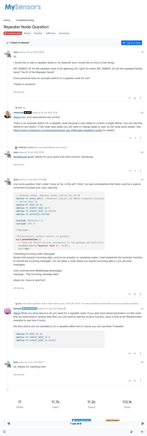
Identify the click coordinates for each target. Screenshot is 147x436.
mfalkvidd (18, 112)
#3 (142, 152)
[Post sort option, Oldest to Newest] (18, 42)
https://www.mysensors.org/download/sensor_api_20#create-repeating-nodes (57, 130)
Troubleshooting (12, 33)
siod (15, 52)
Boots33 (17, 308)
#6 (142, 362)
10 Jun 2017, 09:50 (35, 52)
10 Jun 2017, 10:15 (49, 112)
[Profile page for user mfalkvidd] (7, 114)
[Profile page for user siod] (7, 54)
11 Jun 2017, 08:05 (54, 308)
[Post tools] (141, 98)
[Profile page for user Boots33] (7, 310)
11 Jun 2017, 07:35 (35, 179)
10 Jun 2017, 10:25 (35, 152)
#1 (142, 52)
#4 (142, 179)
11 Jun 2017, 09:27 (35, 362)
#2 (142, 112)
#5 (142, 308)
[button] (4, 432)
